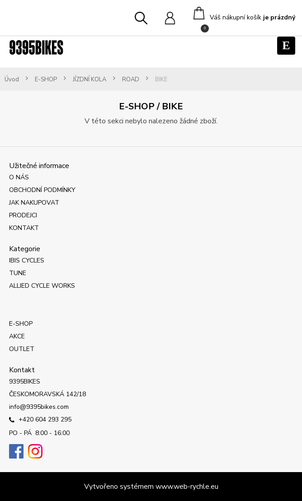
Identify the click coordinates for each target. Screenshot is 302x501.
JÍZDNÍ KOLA (89, 79)
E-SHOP (46, 79)
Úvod (12, 79)
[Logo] (36, 47)
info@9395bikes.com (39, 407)
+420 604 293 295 (40, 420)
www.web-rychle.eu (187, 487)
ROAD (130, 79)
